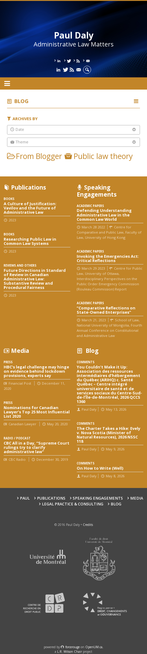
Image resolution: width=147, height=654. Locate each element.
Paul (25, 498)
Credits (88, 525)
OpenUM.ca (93, 647)
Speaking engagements (98, 498)
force (72, 647)
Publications (51, 498)
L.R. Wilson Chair (69, 651)
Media (136, 498)
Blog (21, 101)
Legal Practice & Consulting (72, 504)
